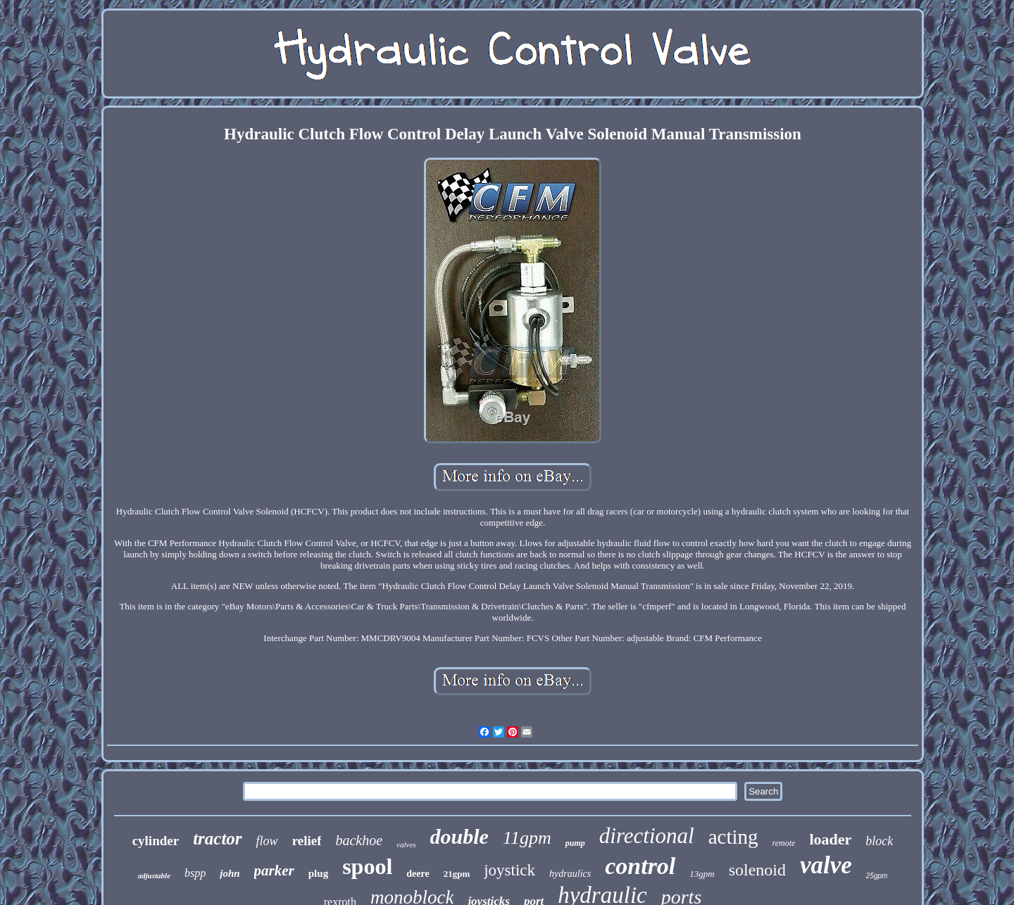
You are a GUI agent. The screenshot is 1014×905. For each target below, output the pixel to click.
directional (646, 835)
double (459, 836)
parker (274, 870)
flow (267, 841)
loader (830, 839)
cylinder (156, 840)
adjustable (154, 875)
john (229, 873)
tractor (217, 838)
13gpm (701, 873)
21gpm (457, 873)
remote (784, 843)
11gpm (527, 838)
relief (307, 840)
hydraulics (570, 873)
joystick (509, 870)
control (640, 866)
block (879, 841)
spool (367, 866)
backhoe (358, 840)
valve (826, 865)
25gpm (877, 876)
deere (417, 873)
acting (733, 836)
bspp (195, 873)
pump (575, 843)
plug (318, 873)
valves (405, 844)
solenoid (757, 870)
